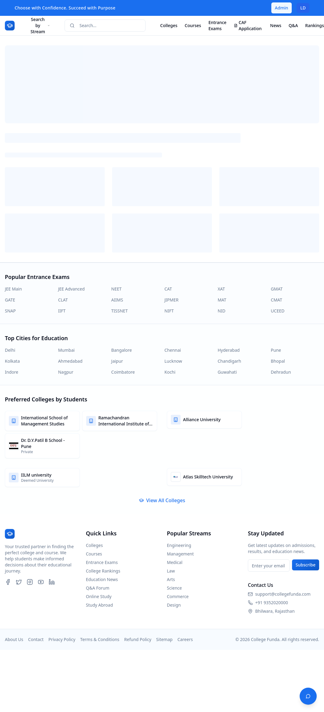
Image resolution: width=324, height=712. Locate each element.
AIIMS (117, 300)
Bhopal (278, 361)
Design (174, 605)
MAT (222, 300)
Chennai (172, 350)
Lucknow (173, 361)
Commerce (178, 596)
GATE (10, 300)
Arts (171, 579)
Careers (185, 639)
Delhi (10, 350)
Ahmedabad (70, 361)
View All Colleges (162, 500)
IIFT (62, 311)
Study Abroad (99, 605)
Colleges (169, 25)
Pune (276, 350)
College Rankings (103, 571)
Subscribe (305, 565)
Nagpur (65, 372)
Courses (193, 25)
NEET (116, 289)
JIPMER (171, 300)
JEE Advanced (71, 289)
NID (222, 311)
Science (174, 588)
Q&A (293, 25)
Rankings (314, 25)
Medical (174, 562)
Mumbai (66, 350)
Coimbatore (123, 372)
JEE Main (13, 289)
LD (303, 8)
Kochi (169, 372)
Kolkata (12, 361)
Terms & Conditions (99, 639)
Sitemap (164, 639)
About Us (14, 639)
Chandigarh (229, 361)
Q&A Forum (97, 588)
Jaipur (117, 361)
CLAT (63, 300)
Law (171, 571)
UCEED (277, 311)
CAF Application (248, 25)
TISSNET (119, 311)
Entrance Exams (217, 25)
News (275, 25)
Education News (102, 579)
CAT (168, 289)
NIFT (169, 311)
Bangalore (121, 350)
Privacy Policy (61, 639)
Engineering (179, 545)
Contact (36, 639)
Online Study (98, 596)
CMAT (276, 300)
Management (180, 554)
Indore (11, 372)
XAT (221, 289)
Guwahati (227, 372)
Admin (281, 8)
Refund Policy (137, 639)
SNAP (10, 311)
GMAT (277, 289)
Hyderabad (229, 350)
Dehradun (281, 372)
